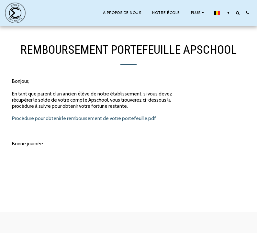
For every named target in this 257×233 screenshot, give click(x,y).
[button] (227, 13)
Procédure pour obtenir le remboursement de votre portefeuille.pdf (84, 118)
